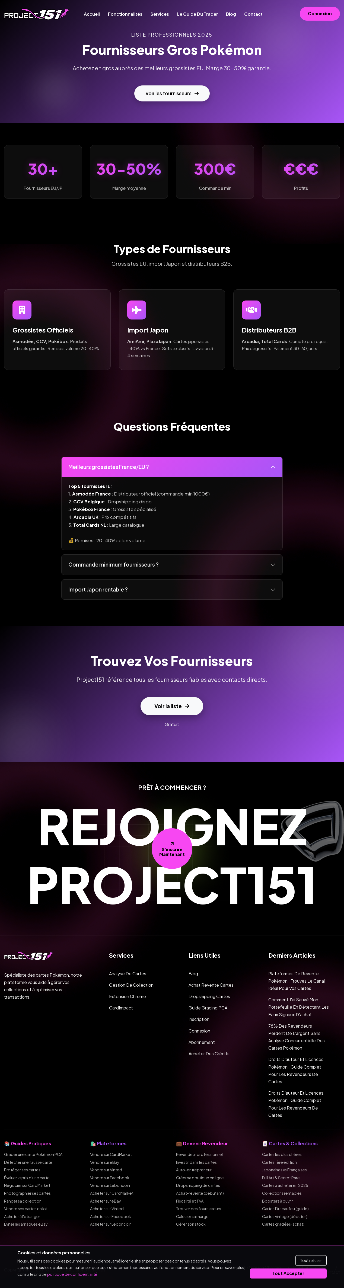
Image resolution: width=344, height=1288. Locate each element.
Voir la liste (171, 706)
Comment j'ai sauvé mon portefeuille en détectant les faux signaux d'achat (298, 1007)
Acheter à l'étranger (22, 1216)
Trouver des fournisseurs (198, 1208)
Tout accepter (288, 1273)
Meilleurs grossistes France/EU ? (108, 467)
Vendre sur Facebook (109, 1177)
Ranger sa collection (23, 1200)
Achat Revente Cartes (211, 985)
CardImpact (121, 1008)
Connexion (320, 13)
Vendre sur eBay (104, 1162)
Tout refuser (311, 1260)
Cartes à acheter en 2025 (285, 1185)
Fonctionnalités (125, 14)
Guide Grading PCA (208, 1008)
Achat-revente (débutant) (200, 1193)
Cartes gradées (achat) (283, 1224)
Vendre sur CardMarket (111, 1154)
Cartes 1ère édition (279, 1162)
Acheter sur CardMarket (111, 1193)
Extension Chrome (127, 996)
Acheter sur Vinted (107, 1208)
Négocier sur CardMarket (27, 1185)
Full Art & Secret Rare (281, 1177)
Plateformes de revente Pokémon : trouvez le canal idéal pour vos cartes (296, 981)
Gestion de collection (131, 985)
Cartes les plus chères (282, 1154)
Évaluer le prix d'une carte (27, 1177)
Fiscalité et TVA (189, 1200)
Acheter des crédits (209, 1053)
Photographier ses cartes (27, 1193)
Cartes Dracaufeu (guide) (285, 1208)
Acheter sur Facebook (110, 1216)
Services (160, 14)
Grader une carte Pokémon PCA (33, 1154)
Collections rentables (282, 1193)
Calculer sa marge (192, 1216)
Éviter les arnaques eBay (26, 1224)
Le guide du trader (197, 14)
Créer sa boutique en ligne (200, 1177)
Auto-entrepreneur (194, 1169)
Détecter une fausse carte (28, 1162)
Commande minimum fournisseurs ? (113, 564)
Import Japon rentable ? (98, 589)
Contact (253, 14)
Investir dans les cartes (196, 1162)
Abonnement (202, 1042)
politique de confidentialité (72, 1274)
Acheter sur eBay (105, 1200)
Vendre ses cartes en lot (25, 1208)
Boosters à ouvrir (277, 1200)
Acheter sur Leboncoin (111, 1224)
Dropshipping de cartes (198, 1185)
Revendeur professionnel (199, 1154)
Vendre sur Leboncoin (110, 1185)
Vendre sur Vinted (106, 1169)
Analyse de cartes (127, 973)
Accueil (92, 14)
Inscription (199, 1019)
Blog (231, 14)
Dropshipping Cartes (209, 996)
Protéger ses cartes (22, 1169)
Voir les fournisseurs (172, 93)
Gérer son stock (191, 1224)
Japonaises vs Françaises (284, 1169)
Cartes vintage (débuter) (284, 1216)
